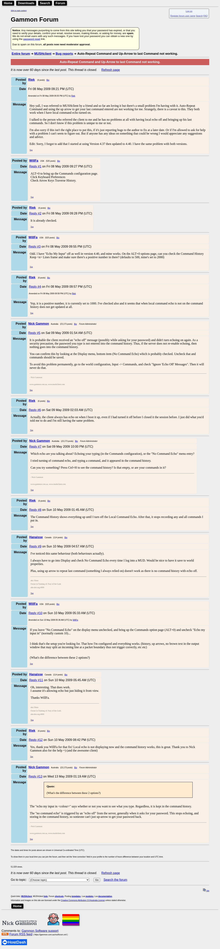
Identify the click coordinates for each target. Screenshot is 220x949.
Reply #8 (35, 509)
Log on (189, 11)
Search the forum (115, 879)
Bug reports (64, 53)
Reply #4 (35, 286)
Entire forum (21, 53)
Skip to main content (19, 11)
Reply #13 (35, 776)
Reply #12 (36, 739)
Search (45, 3)
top (206, 891)
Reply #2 (35, 213)
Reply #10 (35, 613)
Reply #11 (36, 680)
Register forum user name (182, 16)
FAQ (205, 16)
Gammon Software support (40, 930)
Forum (60, 3)
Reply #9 (35, 546)
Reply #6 (35, 410)
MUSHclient (42, 53)
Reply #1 (35, 166)
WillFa (75, 620)
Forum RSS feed (20, 934)
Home (8, 3)
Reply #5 (34, 333)
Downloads (26, 3)
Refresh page (110, 69)
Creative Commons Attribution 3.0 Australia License (83, 900)
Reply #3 (35, 246)
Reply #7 (35, 446)
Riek (73, 96)
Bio (47, 80)
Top (31, 150)
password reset (31, 39)
